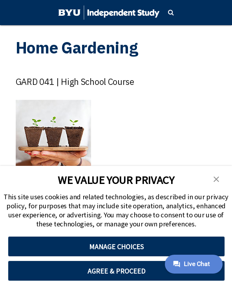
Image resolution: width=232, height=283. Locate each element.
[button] (216, 178)
